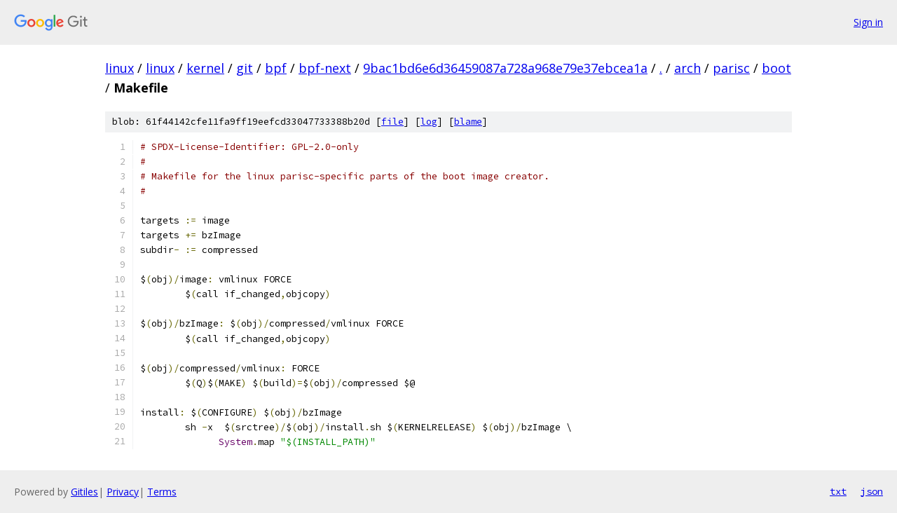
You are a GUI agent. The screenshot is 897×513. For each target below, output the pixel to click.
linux (119, 68)
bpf (276, 68)
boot (776, 68)
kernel (205, 68)
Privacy (123, 491)
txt (838, 491)
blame (468, 122)
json (872, 491)
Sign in (868, 22)
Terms (162, 491)
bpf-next (325, 68)
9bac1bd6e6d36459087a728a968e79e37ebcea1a (505, 68)
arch (687, 68)
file (392, 122)
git (244, 68)
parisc (731, 68)
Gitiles (84, 491)
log (428, 122)
